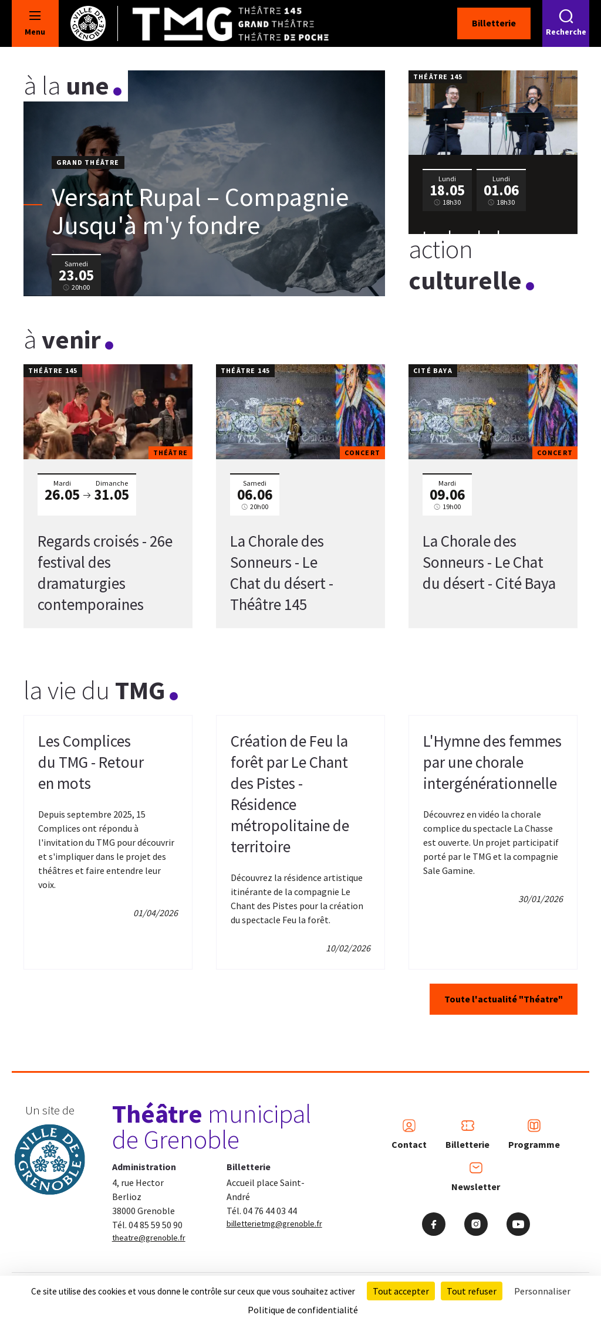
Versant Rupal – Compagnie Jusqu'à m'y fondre (200, 211)
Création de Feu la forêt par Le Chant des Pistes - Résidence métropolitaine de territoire (290, 793)
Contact (409, 1134)
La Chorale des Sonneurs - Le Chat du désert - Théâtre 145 (281, 572)
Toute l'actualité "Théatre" (503, 999)
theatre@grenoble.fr (148, 1237)
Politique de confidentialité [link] (303, 1310)
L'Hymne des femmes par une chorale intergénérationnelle (492, 762)
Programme (534, 1134)
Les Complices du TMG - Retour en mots (91, 762)
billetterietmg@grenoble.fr (274, 1223)
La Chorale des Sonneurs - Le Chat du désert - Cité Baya (489, 562)
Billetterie (494, 23)
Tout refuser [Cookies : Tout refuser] (472, 1291)
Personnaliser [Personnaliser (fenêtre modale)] (542, 1291)
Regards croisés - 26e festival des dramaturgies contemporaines (105, 572)
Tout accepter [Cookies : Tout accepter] (401, 1291)
